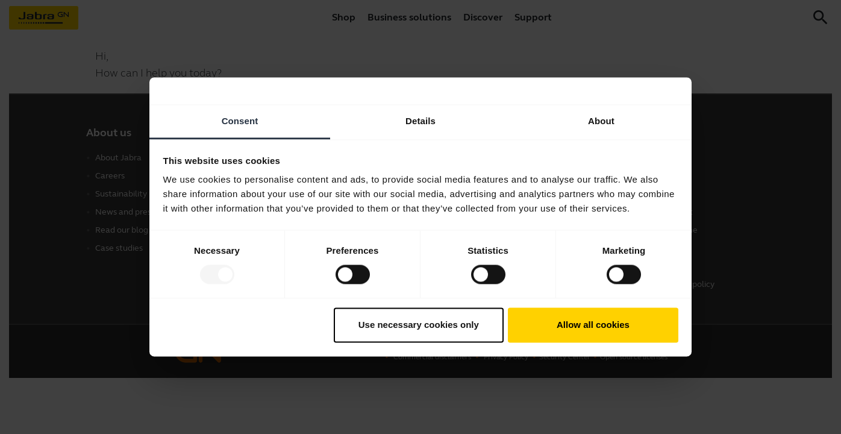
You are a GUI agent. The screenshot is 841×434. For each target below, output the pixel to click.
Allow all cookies (593, 324)
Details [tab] (420, 121)
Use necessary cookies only (418, 324)
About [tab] (601, 121)
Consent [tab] (240, 121)
